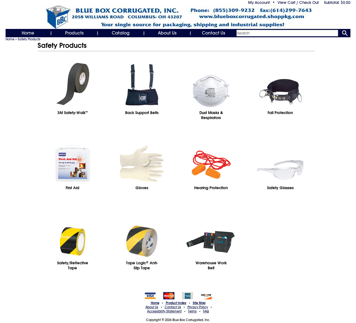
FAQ (206, 311)
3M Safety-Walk (72, 112)
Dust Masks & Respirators (211, 115)
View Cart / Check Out (298, 2)
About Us (167, 33)
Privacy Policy (197, 307)
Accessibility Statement (164, 311)
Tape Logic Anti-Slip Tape (142, 265)
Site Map (199, 303)
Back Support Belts (142, 112)
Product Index (176, 303)
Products (74, 33)
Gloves (141, 187)
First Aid (72, 187)
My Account (259, 2)
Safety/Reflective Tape (72, 265)
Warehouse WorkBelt (211, 265)
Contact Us (213, 33)
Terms (192, 311)
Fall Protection (280, 112)
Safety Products (29, 39)
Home (28, 33)
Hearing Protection (211, 187)
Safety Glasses (280, 187)
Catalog (121, 33)
